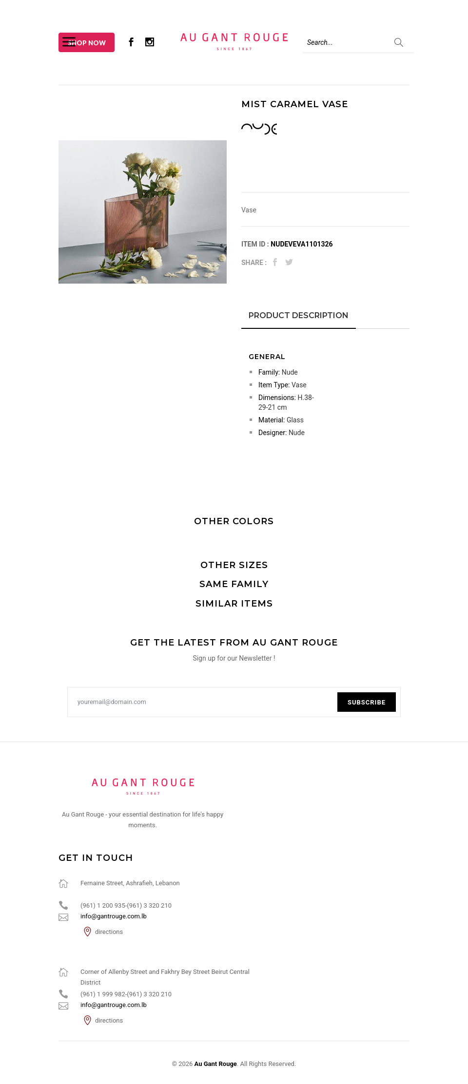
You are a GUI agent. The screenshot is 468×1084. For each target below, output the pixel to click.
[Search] (358, 42)
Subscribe (367, 702)
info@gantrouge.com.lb (113, 916)
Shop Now (87, 43)
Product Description (299, 315)
